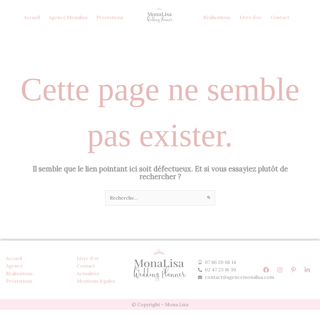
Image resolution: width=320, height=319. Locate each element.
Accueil (32, 17)
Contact (280, 17)
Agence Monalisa (68, 17)
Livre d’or (251, 17)
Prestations (109, 17)
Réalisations (217, 17)
